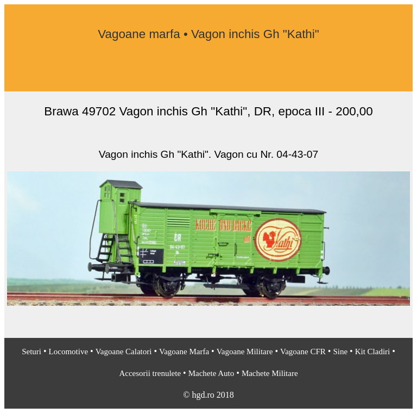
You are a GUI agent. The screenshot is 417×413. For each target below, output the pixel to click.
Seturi (31, 351)
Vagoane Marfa (184, 351)
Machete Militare (270, 373)
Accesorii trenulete (150, 373)
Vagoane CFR (303, 351)
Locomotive (68, 351)
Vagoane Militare (245, 351)
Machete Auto (211, 373)
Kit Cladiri (372, 351)
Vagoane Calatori (124, 351)
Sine (340, 351)
